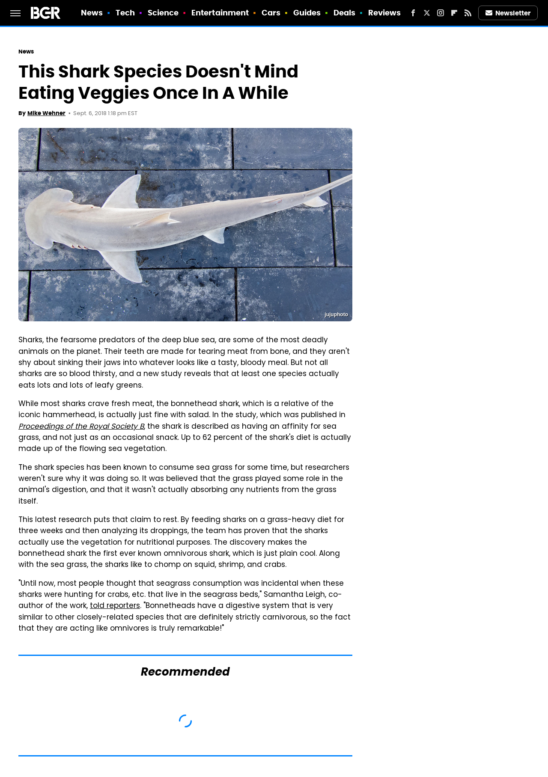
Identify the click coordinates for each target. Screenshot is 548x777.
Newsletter (508, 13)
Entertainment (220, 13)
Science (163, 13)
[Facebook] (413, 12)
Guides (307, 13)
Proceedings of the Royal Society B (81, 427)
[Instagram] (440, 12)
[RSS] (468, 12)
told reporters (115, 606)
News (92, 13)
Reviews (384, 13)
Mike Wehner (46, 113)
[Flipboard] (454, 12)
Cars (271, 13)
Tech (125, 13)
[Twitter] (426, 12)
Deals (345, 13)
